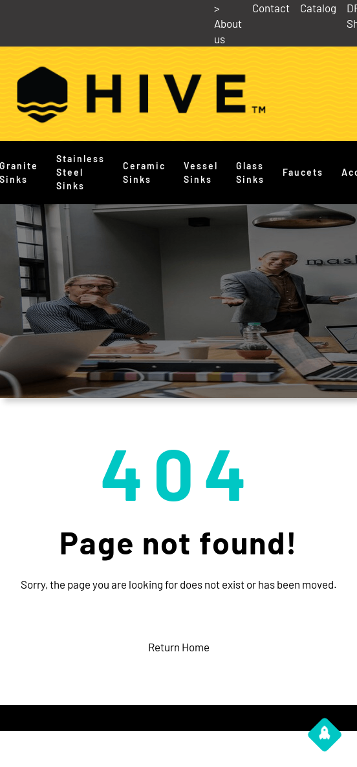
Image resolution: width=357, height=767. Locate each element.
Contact (271, 7)
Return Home (179, 646)
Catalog (318, 7)
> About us (228, 23)
